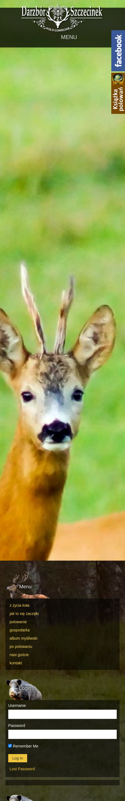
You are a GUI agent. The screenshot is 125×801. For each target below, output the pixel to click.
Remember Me (23, 746)
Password (16, 725)
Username (17, 705)
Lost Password (22, 769)
